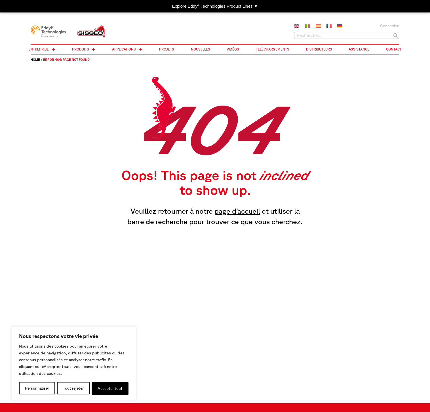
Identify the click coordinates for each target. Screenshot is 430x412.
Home (35, 59)
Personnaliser (36, 388)
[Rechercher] (395, 35)
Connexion (389, 26)
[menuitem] (296, 26)
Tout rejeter (73, 388)
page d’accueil (237, 211)
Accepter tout (110, 388)
